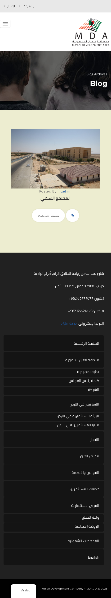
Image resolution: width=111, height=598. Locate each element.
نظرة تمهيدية (88, 372)
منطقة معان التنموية (82, 359)
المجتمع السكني (55, 198)
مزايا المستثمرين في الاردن (78, 425)
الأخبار (94, 439)
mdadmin (65, 191)
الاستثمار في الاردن (84, 404)
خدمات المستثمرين (84, 489)
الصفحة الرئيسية (86, 343)
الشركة (93, 390)
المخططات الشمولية (83, 540)
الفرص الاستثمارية (85, 505)
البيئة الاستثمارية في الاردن (78, 416)
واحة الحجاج (90, 517)
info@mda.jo (67, 323)
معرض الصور (89, 456)
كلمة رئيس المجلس (84, 381)
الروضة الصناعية (87, 526)
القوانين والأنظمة (85, 472)
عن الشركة (30, 6)
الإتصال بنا (9, 6)
